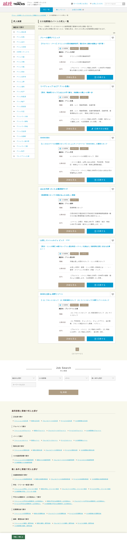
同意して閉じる (18, 537)
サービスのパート (66, 440)
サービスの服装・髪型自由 (85, 523)
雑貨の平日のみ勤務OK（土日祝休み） (59, 501)
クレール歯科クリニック (50, 37)
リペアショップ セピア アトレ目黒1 (55, 86)
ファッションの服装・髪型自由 (24, 523)
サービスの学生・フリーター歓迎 (100, 489)
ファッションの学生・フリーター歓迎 (26, 489)
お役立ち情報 (77, 9)
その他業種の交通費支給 (93, 513)
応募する (100, 77)
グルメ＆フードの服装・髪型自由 (64, 523)
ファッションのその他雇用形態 (24, 460)
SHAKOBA (45, 138)
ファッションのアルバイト (22, 430)
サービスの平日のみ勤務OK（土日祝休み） (27, 503)
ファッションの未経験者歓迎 (23, 479)
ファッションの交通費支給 (22, 513)
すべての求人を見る (80, 3)
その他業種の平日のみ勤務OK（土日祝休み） (58, 503)
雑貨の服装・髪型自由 (43, 523)
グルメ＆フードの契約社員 (53, 450)
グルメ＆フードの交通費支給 (57, 513)
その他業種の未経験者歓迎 (100, 479)
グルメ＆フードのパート (50, 440)
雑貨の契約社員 (37, 450)
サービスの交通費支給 (76, 513)
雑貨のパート (35, 440)
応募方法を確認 (100, 129)
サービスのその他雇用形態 (85, 460)
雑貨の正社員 (35, 421)
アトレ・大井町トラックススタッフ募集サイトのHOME (29, 15)
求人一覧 (46, 9)
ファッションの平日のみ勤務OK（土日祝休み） (29, 501)
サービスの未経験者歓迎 (80, 479)
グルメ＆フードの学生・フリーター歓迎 (74, 489)
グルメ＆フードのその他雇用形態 (64, 460)
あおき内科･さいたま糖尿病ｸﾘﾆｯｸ (54, 189)
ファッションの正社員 (21, 421)
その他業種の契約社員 (87, 450)
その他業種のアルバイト (93, 430)
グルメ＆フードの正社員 (50, 421)
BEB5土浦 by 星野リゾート (51, 294)
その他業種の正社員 (81, 421)
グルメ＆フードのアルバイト (57, 430)
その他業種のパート (81, 440)
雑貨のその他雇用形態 (43, 460)
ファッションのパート (21, 440)
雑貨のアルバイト (39, 430)
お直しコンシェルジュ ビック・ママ (55, 240)
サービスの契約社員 (71, 450)
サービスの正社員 (66, 421)
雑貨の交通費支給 (39, 513)
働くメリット (61, 9)
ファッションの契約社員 (21, 450)
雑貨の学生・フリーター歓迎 (50, 489)
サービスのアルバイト (76, 430)
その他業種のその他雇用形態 (23, 462)
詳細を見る (71, 77)
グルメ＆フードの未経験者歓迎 (60, 479)
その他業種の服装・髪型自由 (23, 526)
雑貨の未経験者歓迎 (41, 479)
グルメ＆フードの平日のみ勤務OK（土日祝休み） (89, 501)
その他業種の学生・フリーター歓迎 (25, 491)
